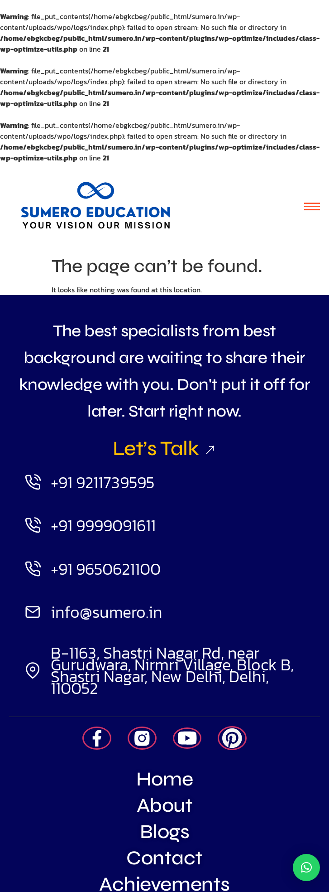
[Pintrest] (232, 738)
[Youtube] (187, 738)
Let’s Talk (164, 448)
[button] (306, 867)
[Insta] (142, 738)
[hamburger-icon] (312, 206)
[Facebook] (96, 738)
